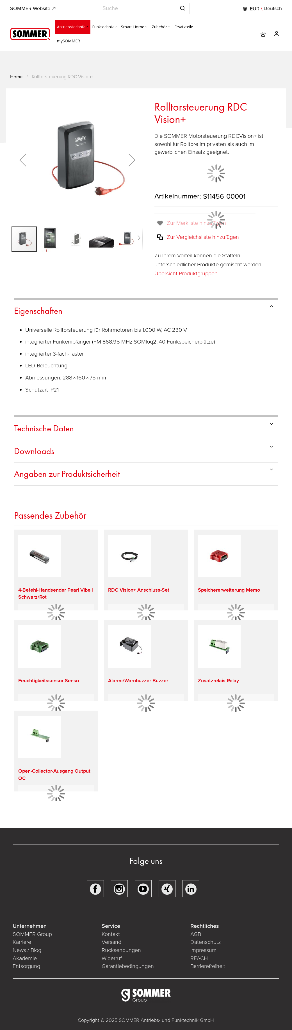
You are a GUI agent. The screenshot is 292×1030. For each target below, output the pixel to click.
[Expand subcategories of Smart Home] (146, 27)
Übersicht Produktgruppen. (187, 273)
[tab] (146, 310)
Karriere (22, 942)
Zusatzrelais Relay (218, 680)
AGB (195, 934)
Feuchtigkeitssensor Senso (48, 680)
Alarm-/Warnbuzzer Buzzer (138, 680)
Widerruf (112, 958)
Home (16, 77)
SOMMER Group (32, 934)
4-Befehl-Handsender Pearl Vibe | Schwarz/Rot (55, 593)
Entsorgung (26, 966)
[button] (261, 8)
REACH (199, 958)
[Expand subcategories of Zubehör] (169, 27)
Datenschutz (205, 942)
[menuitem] (72, 27)
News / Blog (27, 950)
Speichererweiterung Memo (229, 590)
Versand (111, 942)
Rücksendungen (121, 950)
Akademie (25, 958)
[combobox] (145, 8)
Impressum (203, 950)
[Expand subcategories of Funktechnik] (116, 27)
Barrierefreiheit (208, 966)
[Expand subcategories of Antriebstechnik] (87, 27)
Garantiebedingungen (128, 966)
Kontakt (111, 934)
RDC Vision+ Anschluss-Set (138, 590)
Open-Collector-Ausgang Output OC (54, 774)
